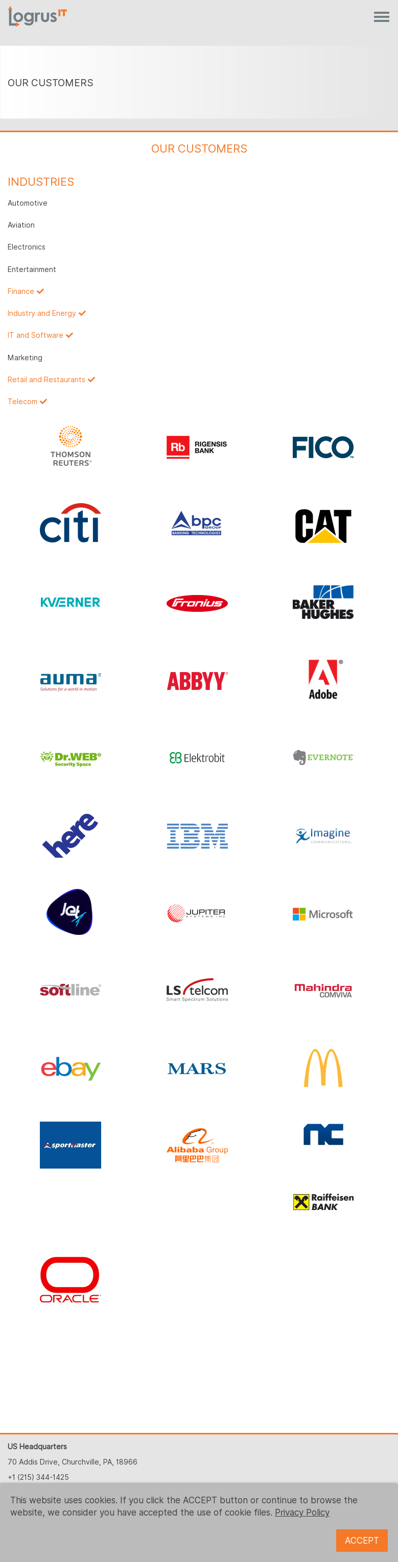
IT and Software (35, 335)
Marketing (25, 358)
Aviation (21, 225)
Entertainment (32, 269)
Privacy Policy (302, 1512)
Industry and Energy (42, 313)
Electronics (26, 247)
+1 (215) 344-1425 (38, 1477)
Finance (21, 291)
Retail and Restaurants (46, 380)
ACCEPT (362, 1540)
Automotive (28, 203)
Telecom (22, 402)
